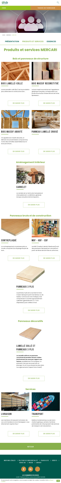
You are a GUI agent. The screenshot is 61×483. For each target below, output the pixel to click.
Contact (39, 463)
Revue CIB (22, 463)
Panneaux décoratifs (30, 321)
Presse (31, 463)
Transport (38, 414)
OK (58, 481)
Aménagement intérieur (30, 162)
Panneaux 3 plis (25, 286)
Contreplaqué (9, 240)
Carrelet (21, 187)
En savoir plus (18, 103)
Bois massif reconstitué (45, 83)
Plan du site (45, 460)
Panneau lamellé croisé (45, 131)
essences (51, 41)
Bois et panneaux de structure (30, 58)
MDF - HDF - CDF (40, 240)
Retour (30, 447)
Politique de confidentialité (28, 460)
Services (30, 389)
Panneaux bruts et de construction (30, 215)
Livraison (6, 414)
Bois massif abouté (11, 131)
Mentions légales (9, 460)
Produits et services (33, 41)
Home (3, 35)
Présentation (12, 41)
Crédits (54, 460)
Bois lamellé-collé (12, 83)
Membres (9, 35)
